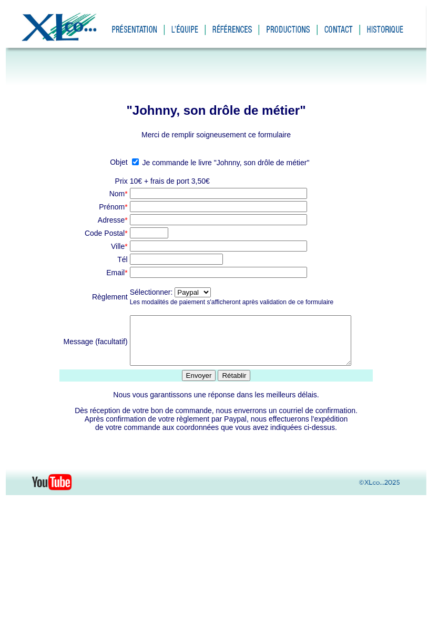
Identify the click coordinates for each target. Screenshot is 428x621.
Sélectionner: (146, 292)
